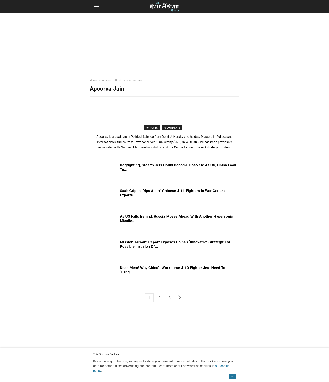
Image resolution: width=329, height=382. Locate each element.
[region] (164, 48)
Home (93, 80)
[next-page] (179, 298)
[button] (96, 6)
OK (232, 376)
